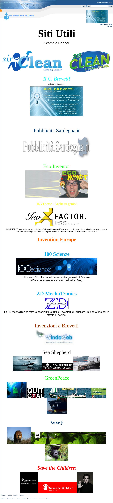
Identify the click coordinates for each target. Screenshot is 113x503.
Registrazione (104, 24)
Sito (89, 6)
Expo (13, 498)
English (3, 495)
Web (84, 6)
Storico (48, 498)
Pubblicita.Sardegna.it (57, 130)
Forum (9, 498)
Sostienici (42, 498)
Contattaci (35, 498)
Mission (4, 498)
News (18, 498)
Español (22, 495)
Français (9, 495)
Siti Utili (109, 26)
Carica (29, 498)
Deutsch (15, 495)
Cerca (110, 6)
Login (110, 24)
